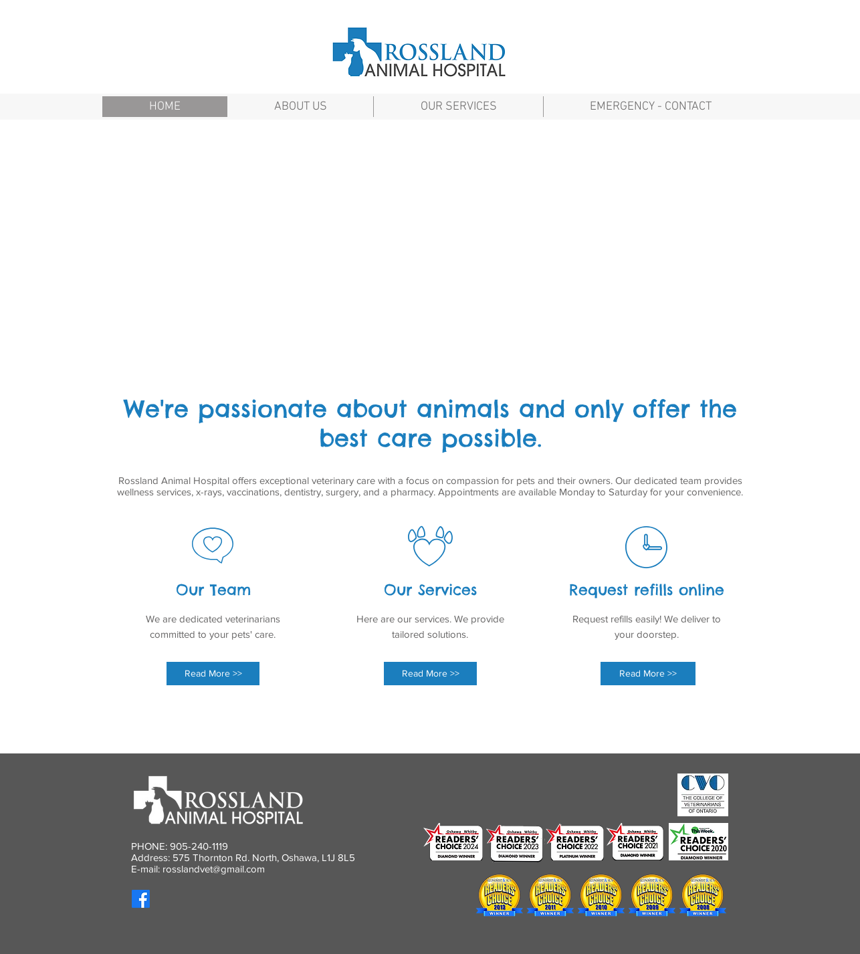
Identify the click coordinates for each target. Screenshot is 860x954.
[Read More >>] (213, 673)
